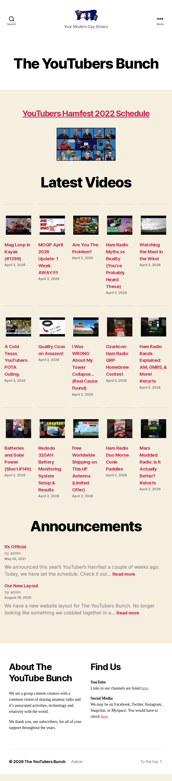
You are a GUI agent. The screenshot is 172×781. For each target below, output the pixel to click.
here (144, 695)
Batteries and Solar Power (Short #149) (14, 468)
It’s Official (16, 553)
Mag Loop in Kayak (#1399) (17, 258)
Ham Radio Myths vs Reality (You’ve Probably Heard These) (117, 272)
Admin (78, 768)
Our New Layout (22, 592)
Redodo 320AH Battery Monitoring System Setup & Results (50, 475)
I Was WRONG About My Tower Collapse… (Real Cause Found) (85, 374)
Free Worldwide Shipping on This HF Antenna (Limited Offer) (85, 475)
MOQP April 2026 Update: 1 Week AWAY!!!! (51, 265)
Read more (124, 581)
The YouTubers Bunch (45, 768)
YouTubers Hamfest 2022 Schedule (85, 119)
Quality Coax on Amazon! (48, 360)
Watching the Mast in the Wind (151, 258)
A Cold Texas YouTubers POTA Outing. (16, 367)
